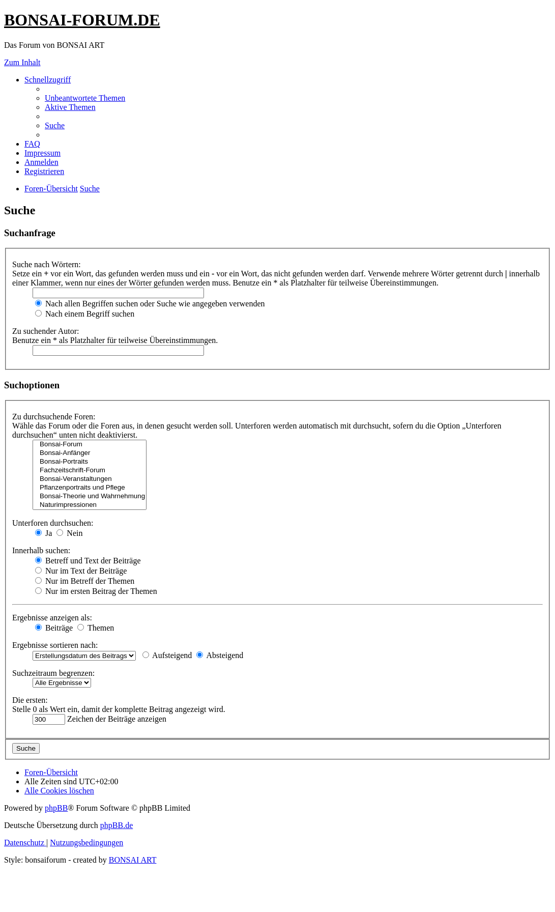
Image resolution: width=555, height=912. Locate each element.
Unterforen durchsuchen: (53, 523)
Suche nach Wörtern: (46, 264)
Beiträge (54, 627)
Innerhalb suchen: (41, 550)
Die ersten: (30, 700)
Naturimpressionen (89, 505)
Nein (69, 533)
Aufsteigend (167, 655)
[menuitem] (85, 98)
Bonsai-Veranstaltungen (89, 479)
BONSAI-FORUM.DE (82, 20)
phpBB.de (116, 825)
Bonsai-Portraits (89, 462)
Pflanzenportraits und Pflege (89, 487)
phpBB (56, 808)
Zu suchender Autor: (45, 331)
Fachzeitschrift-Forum (89, 470)
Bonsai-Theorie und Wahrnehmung (89, 496)
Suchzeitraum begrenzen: (53, 673)
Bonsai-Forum (89, 444)
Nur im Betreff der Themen (84, 581)
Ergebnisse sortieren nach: (55, 645)
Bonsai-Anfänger (89, 453)
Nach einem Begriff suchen (84, 313)
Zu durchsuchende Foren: (54, 416)
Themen (95, 627)
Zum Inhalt (22, 62)
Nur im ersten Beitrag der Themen (96, 591)
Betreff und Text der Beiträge (88, 560)
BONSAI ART (133, 860)
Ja (43, 533)
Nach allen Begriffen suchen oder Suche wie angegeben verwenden (150, 303)
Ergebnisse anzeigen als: (52, 617)
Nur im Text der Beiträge (81, 570)
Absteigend (219, 655)
